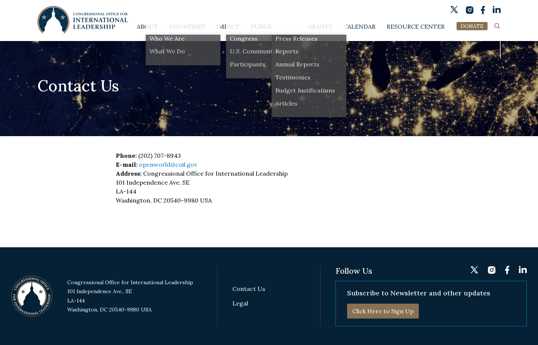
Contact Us (248, 288)
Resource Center (416, 26)
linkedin (497, 9)
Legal (240, 303)
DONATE (472, 26)
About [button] (147, 26)
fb (483, 10)
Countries (187, 26)
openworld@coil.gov (168, 164)
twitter (454, 9)
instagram (469, 10)
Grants (319, 26)
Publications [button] (273, 26)
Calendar (359, 26)
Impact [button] (227, 26)
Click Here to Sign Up (383, 311)
